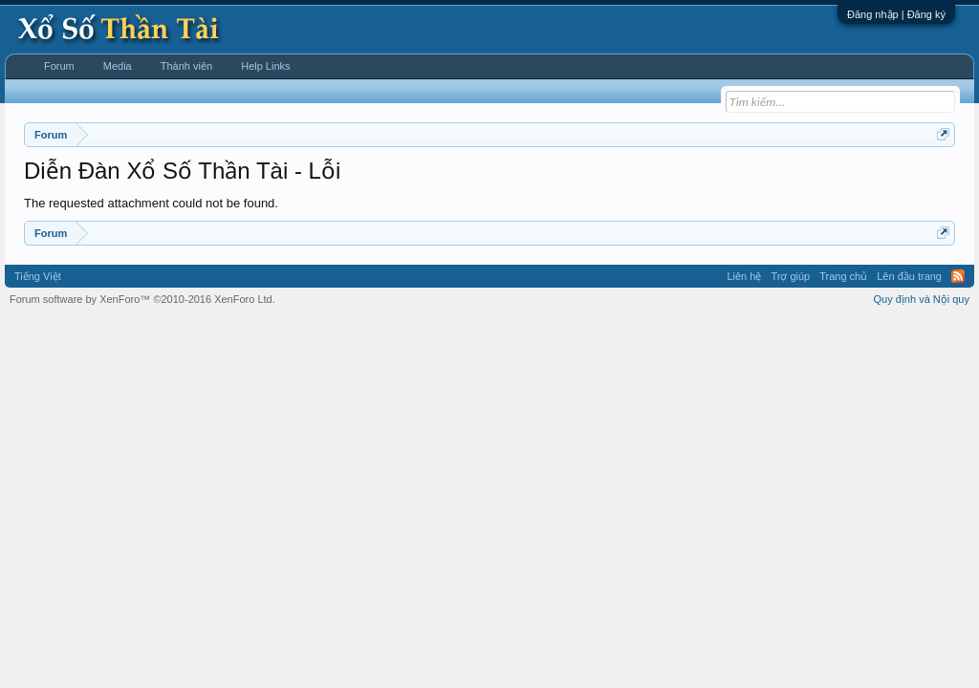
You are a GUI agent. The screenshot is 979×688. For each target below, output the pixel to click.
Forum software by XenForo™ (142, 299)
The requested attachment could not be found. (151, 203)
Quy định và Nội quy (922, 299)
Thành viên (186, 66)
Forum (59, 66)
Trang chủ (843, 276)
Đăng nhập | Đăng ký (896, 14)
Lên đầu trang (909, 276)
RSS (958, 276)
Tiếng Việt (37, 276)
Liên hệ (744, 276)
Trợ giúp (790, 276)
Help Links (265, 66)
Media (117, 66)
